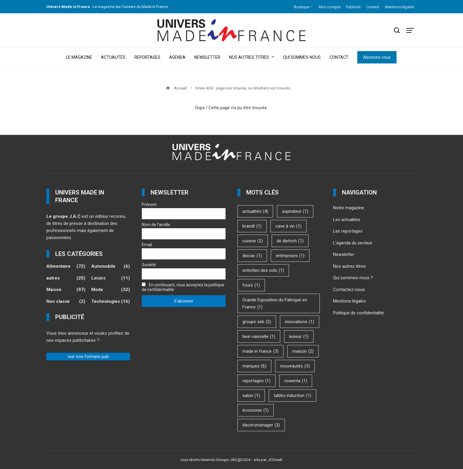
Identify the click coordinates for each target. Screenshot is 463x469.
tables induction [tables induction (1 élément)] (292, 395)
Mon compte (329, 7)
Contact (372, 7)
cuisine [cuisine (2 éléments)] (252, 240)
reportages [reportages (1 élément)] (256, 380)
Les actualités (346, 219)
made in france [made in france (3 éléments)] (260, 351)
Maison (65, 290)
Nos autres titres (251, 57)
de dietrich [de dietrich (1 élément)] (290, 240)
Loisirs (110, 278)
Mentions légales (399, 7)
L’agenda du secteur (352, 243)
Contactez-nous (349, 289)
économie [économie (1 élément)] (255, 410)
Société (149, 264)
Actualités (113, 57)
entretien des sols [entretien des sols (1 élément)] (263, 270)
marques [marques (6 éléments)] (254, 366)
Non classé (65, 302)
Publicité (353, 7)
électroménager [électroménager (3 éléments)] (261, 425)
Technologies (110, 302)
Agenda (177, 57)
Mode (110, 290)
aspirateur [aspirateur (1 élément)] (295, 211)
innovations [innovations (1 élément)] (299, 321)
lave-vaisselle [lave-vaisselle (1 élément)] (258, 336)
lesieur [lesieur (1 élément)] (299, 336)
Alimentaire (65, 266)
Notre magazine (348, 207)
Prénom (149, 204)
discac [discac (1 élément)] (252, 255)
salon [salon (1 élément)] (251, 395)
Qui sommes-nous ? (353, 277)
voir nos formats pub (88, 356)
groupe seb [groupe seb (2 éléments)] (256, 321)
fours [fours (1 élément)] (251, 285)
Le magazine (79, 57)
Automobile (110, 266)
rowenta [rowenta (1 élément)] (295, 380)
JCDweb (275, 459)
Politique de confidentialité (358, 313)
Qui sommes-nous (302, 57)
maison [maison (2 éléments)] (303, 351)
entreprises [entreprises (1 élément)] (290, 255)
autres (65, 278)
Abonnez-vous (377, 57)
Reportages (147, 57)
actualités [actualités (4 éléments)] (255, 211)
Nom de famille (156, 224)
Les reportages (348, 231)
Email (147, 244)
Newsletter (207, 57)
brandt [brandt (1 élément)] (252, 226)
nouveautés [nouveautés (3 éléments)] (295, 366)
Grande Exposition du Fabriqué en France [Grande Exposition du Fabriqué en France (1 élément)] (274, 304)
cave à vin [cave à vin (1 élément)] (288, 226)
